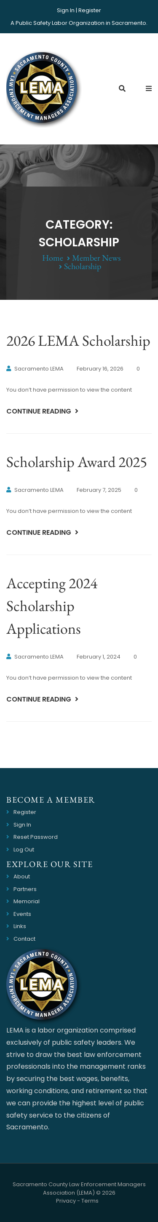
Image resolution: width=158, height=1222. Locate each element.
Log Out (23, 850)
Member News (96, 257)
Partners (25, 889)
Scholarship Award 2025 (76, 462)
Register (89, 10)
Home (52, 257)
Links (19, 926)
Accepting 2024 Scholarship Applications (51, 605)
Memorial (26, 901)
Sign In (22, 825)
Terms (90, 1201)
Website (101, 1202)
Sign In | (67, 10)
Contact (24, 939)
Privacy (66, 1201)
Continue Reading (39, 411)
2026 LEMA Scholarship (78, 340)
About (21, 876)
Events (22, 914)
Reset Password (35, 837)
